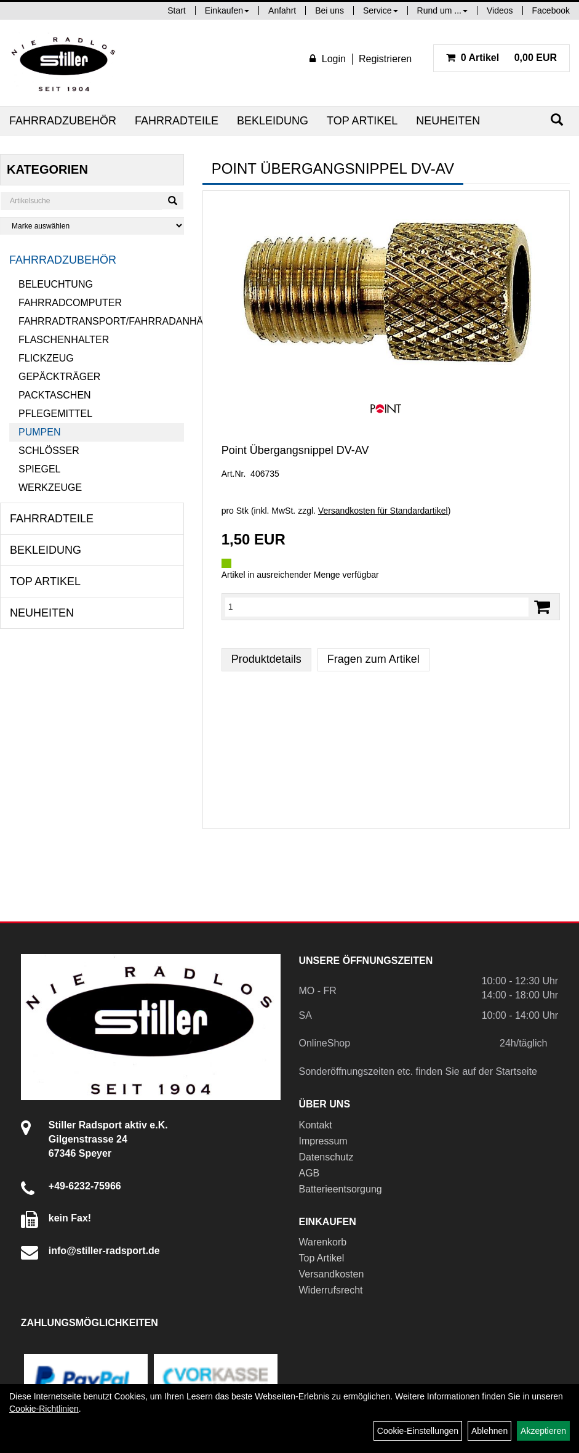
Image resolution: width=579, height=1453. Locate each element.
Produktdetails (266, 659)
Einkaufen (227, 10)
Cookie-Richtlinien (44, 1409)
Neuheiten (448, 121)
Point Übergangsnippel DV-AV (295, 450)
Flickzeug (46, 358)
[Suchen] (557, 120)
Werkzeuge (50, 487)
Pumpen (39, 432)
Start (176, 10)
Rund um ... (442, 10)
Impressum (323, 1141)
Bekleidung (272, 121)
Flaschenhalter (63, 339)
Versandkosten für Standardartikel (383, 511)
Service (380, 10)
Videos (500, 10)
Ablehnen (489, 1431)
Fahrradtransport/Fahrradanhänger (101, 321)
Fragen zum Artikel (373, 659)
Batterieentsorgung (340, 1189)
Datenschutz (326, 1157)
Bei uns (329, 10)
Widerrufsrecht (331, 1290)
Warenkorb (323, 1242)
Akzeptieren (543, 1431)
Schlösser (48, 450)
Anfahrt (282, 10)
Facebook (551, 10)
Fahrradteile (176, 121)
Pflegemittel (55, 413)
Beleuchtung (55, 284)
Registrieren (385, 59)
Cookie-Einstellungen (417, 1431)
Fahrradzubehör (62, 121)
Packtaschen (54, 395)
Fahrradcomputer (70, 302)
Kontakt (315, 1125)
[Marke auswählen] (92, 226)
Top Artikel (362, 121)
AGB (309, 1173)
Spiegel (39, 469)
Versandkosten (331, 1274)
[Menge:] (377, 607)
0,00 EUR (501, 57)
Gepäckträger (59, 376)
